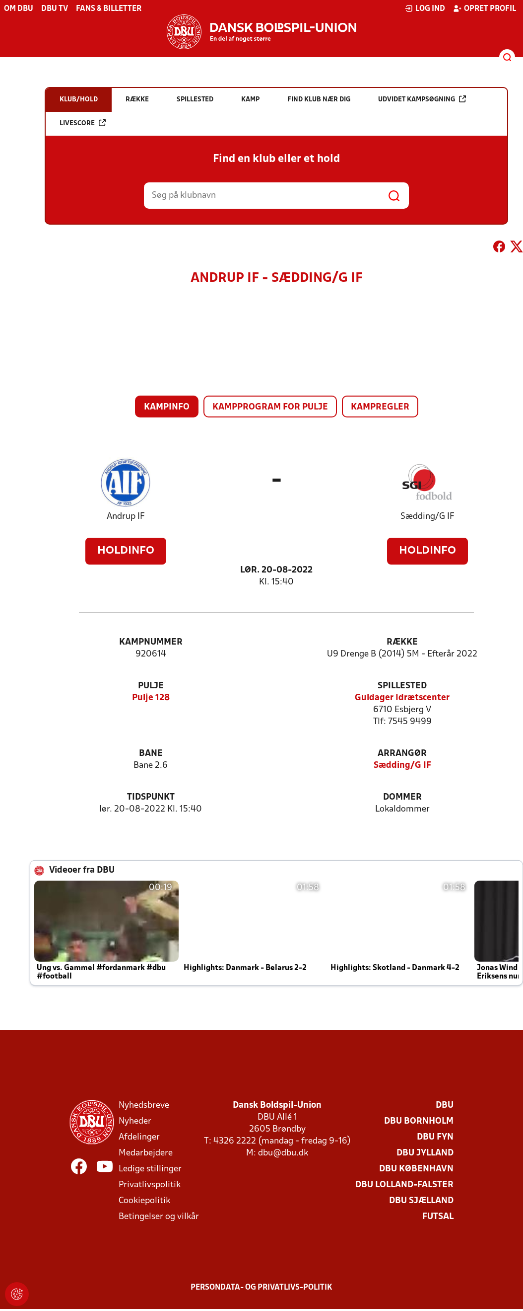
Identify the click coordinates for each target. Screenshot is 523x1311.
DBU (445, 1105)
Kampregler (380, 407)
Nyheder (135, 1121)
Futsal (438, 1217)
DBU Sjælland (421, 1201)
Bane (151, 753)
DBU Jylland (425, 1153)
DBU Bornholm (419, 1121)
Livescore (83, 123)
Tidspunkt (151, 797)
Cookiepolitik (144, 1201)
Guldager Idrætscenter (402, 698)
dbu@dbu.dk (283, 1153)
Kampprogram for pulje (270, 407)
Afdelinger (139, 1137)
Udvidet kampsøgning (422, 99)
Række (402, 642)
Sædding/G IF (427, 516)
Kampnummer (151, 642)
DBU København (416, 1169)
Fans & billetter (108, 8)
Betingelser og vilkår (159, 1217)
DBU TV (54, 8)
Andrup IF (126, 516)
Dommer (402, 797)
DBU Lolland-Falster (404, 1185)
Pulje (151, 686)
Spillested (402, 686)
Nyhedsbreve (144, 1105)
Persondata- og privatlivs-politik (261, 1287)
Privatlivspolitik (150, 1185)
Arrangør (402, 753)
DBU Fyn (435, 1137)
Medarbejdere (146, 1153)
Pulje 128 (151, 698)
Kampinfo (167, 407)
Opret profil (484, 8)
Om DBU (18, 8)
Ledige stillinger (150, 1169)
